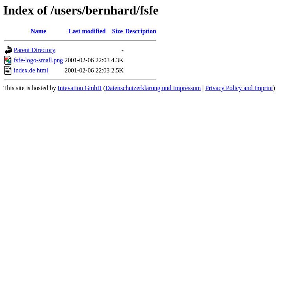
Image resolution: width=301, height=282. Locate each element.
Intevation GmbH (80, 88)
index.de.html (31, 70)
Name (38, 31)
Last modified (87, 31)
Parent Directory (34, 50)
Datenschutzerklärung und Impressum (153, 88)
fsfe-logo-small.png (38, 60)
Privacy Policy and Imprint (239, 88)
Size (117, 31)
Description (140, 31)
